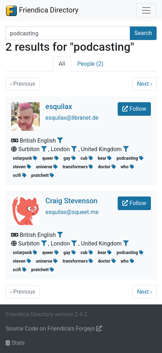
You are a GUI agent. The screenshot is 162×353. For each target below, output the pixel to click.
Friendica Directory (42, 10)
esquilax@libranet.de (71, 117)
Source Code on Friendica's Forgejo (54, 328)
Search (143, 33)
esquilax (58, 106)
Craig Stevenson (71, 201)
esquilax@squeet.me (72, 212)
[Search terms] (67, 33)
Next (144, 83)
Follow (134, 108)
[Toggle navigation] (146, 10)
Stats (15, 342)
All (62, 63)
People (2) (90, 63)
